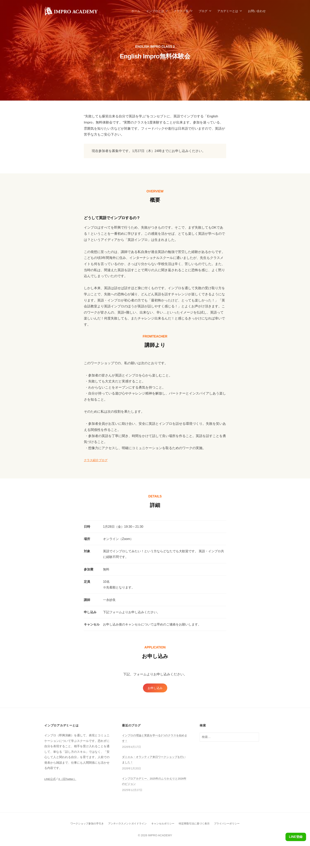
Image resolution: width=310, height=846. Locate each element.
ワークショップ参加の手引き (83, 824)
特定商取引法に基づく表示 (196, 824)
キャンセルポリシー (163, 824)
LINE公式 (50, 779)
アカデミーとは (227, 11)
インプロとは (155, 11)
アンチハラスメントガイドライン (125, 824)
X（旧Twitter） (69, 779)
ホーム (135, 11)
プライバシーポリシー (231, 824)
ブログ (202, 11)
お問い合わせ (257, 11)
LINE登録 (294, 837)
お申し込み (155, 688)
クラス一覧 (181, 11)
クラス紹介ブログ (97, 460)
